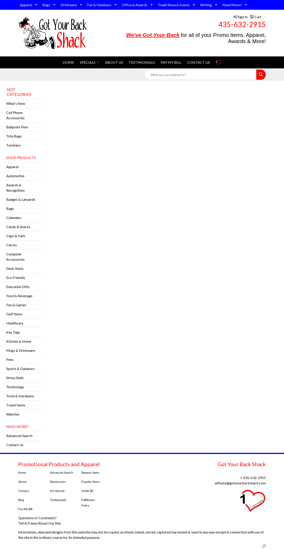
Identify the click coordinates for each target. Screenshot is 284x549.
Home (22, 472)
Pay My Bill (25, 509)
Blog (21, 500)
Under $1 (87, 491)
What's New (15, 103)
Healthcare (14, 323)
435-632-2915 (242, 24)
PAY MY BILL (171, 62)
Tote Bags (14, 136)
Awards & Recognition (15, 187)
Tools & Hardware (20, 396)
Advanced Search (19, 436)
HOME (68, 62)
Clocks (11, 245)
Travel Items (15, 405)
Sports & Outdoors (20, 368)
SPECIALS (89, 62)
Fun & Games (16, 305)
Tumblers (13, 145)
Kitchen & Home (18, 341)
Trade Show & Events (174, 5)
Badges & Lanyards (20, 199)
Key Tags (13, 332)
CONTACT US (198, 62)
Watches (13, 414)
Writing (206, 5)
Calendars (14, 217)
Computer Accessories (15, 256)
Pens (10, 359)
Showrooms (58, 481)
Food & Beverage (19, 296)
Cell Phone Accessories (15, 115)
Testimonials (58, 500)
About (22, 481)
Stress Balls (15, 378)
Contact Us (15, 445)
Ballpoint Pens (17, 127)
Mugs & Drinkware (20, 350)
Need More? (232, 5)
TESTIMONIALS (142, 62)
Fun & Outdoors (99, 5)
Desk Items (15, 268)
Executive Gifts (18, 286)
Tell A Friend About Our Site (39, 523)
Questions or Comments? (37, 518)
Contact (23, 491)
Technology (15, 387)
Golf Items (14, 314)
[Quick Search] (200, 75)
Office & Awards (134, 5)
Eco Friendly (15, 277)
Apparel (26, 5)
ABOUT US (114, 62)
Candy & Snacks (18, 227)
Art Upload (57, 491)
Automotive (15, 176)
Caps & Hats (15, 236)
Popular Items (90, 481)
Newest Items (90, 472)
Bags (46, 5)
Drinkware (69, 5)
